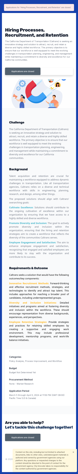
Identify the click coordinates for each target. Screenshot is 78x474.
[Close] (73, 452)
